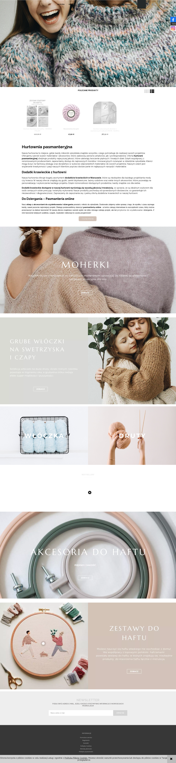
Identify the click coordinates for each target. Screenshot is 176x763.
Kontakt (86, 743)
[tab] (86, 85)
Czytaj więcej (88, 219)
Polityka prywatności (86, 752)
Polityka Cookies (86, 746)
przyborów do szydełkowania (129, 210)
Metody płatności (86, 749)
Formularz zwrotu (86, 737)
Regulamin (86, 740)
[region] (88, 43)
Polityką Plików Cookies (76, 758)
